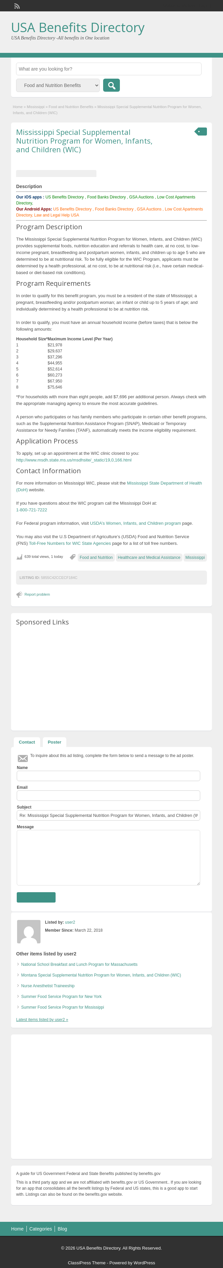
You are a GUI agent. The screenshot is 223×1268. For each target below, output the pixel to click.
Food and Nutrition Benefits (71, 107)
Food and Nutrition (96, 557)
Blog (62, 1229)
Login (203, 5)
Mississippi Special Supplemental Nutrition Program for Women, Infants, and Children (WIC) (84, 141)
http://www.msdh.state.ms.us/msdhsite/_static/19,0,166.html (74, 459)
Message (25, 827)
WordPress (144, 1262)
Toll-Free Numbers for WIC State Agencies (70, 543)
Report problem (37, 594)
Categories (40, 1229)
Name (22, 767)
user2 (70, 922)
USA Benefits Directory (78, 27)
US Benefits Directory (65, 197)
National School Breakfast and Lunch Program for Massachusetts (79, 964)
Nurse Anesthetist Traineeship (47, 986)
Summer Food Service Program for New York (61, 996)
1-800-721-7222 (31, 509)
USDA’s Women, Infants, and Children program (135, 523)
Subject (24, 807)
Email (22, 787)
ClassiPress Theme (86, 1262)
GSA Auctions (141, 197)
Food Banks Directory (106, 197)
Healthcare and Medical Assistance (149, 557)
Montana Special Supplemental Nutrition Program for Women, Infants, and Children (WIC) (101, 975)
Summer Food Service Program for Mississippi (62, 1007)
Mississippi (36, 107)
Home (17, 107)
